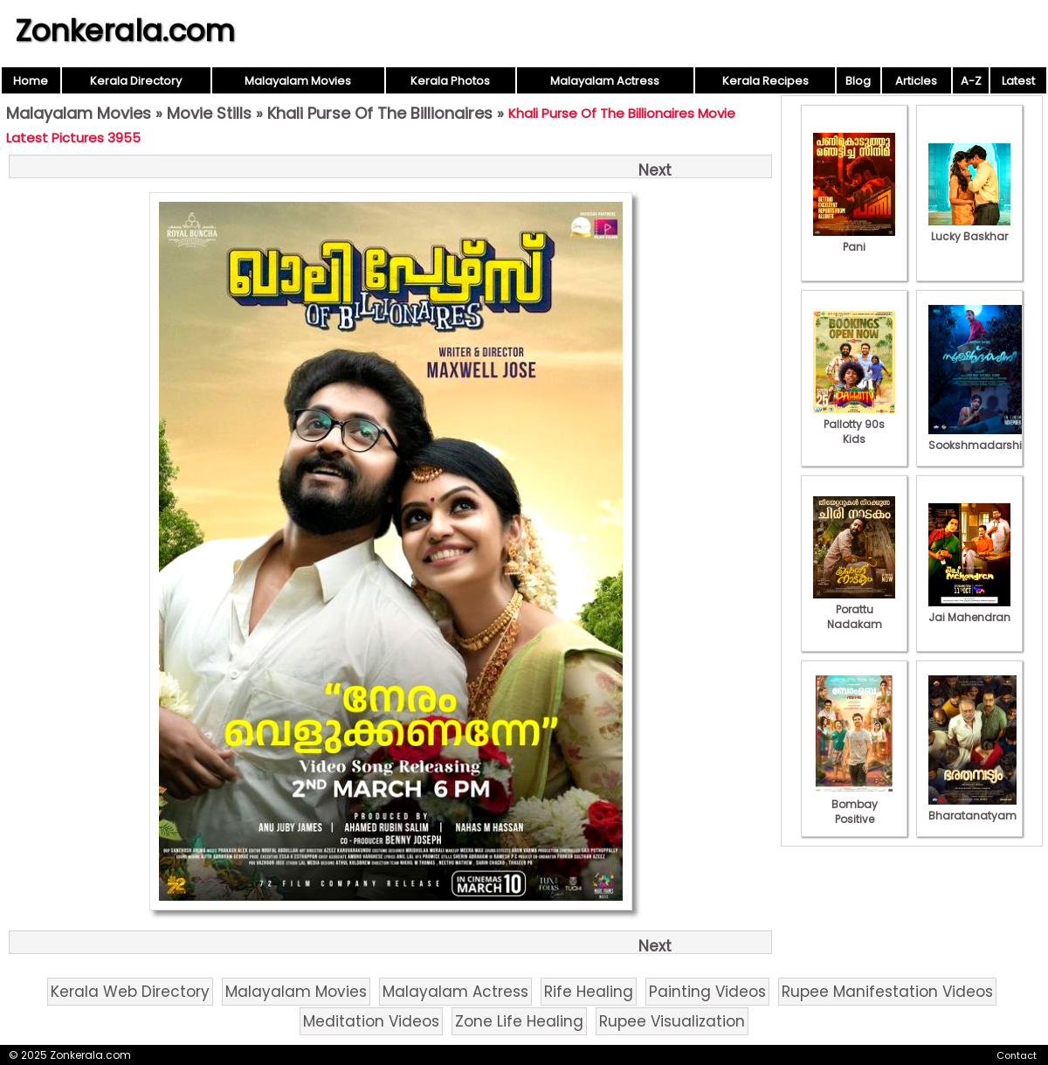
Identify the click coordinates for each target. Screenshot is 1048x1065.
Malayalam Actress (604, 81)
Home (30, 81)
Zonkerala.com (125, 31)
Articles (916, 81)
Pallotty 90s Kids (854, 424)
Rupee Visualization (672, 1021)
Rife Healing (588, 991)
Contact (1016, 1055)
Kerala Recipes (765, 81)
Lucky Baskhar (969, 229)
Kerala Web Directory (130, 991)
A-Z (971, 81)
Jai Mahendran (969, 610)
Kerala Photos (450, 81)
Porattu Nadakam (854, 609)
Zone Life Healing (519, 1021)
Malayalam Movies (298, 81)
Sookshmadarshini (979, 438)
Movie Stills (209, 113)
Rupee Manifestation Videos (887, 991)
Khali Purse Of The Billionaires (380, 113)
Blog (858, 81)
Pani (854, 239)
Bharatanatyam (972, 808)
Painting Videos (707, 991)
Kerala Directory (136, 81)
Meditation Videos (371, 1021)
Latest (1018, 81)
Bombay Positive (854, 804)
